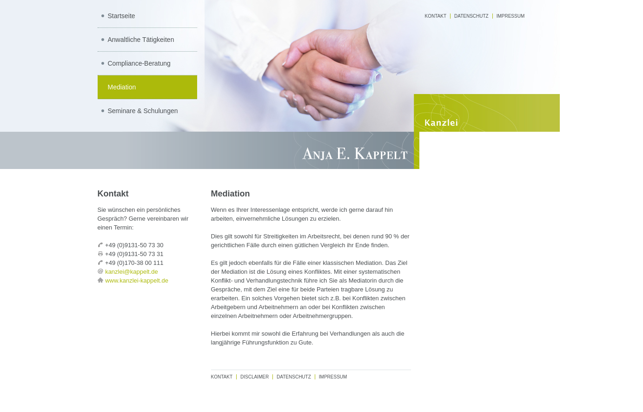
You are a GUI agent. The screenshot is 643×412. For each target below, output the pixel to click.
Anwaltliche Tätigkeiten (141, 39)
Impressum (511, 16)
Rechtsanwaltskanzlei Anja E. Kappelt (322, 150)
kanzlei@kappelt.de (131, 271)
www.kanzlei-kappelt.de (136, 280)
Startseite (121, 16)
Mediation (122, 87)
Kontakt (435, 16)
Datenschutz (471, 16)
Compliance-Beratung (139, 63)
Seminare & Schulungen (143, 111)
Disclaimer (254, 376)
